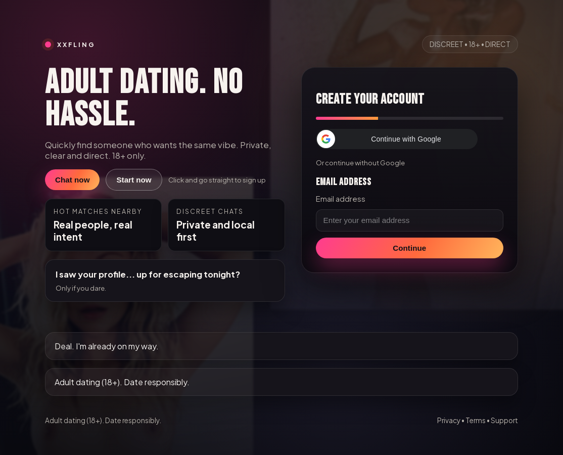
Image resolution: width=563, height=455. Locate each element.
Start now (133, 179)
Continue (409, 248)
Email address (340, 198)
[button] (397, 139)
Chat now (72, 179)
